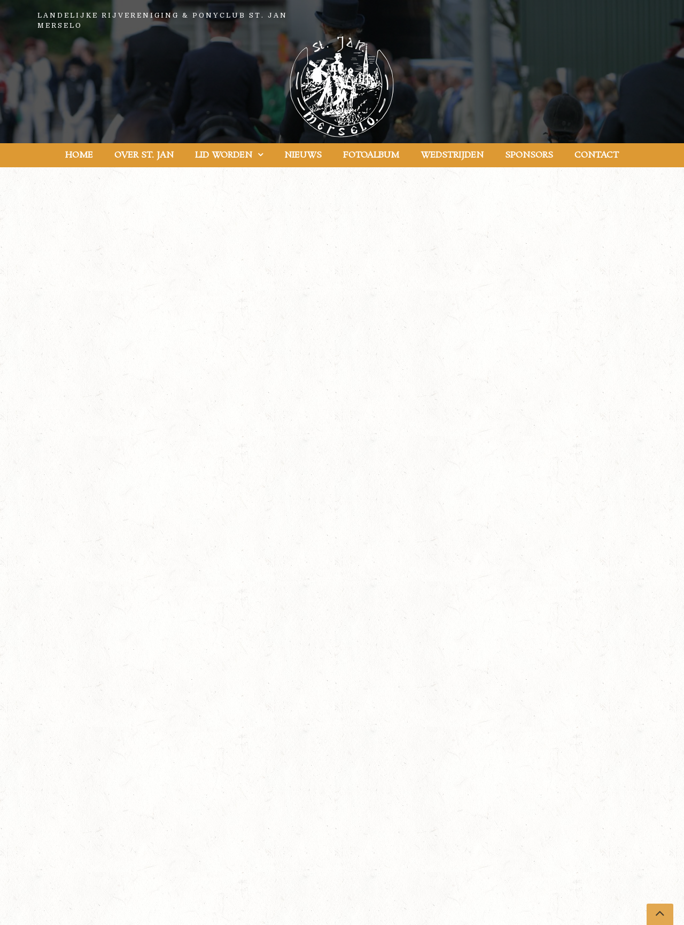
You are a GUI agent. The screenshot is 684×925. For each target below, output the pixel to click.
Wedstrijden (452, 155)
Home (79, 155)
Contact (596, 155)
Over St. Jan (144, 155)
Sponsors (529, 155)
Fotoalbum (371, 155)
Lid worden (223, 155)
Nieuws (303, 155)
